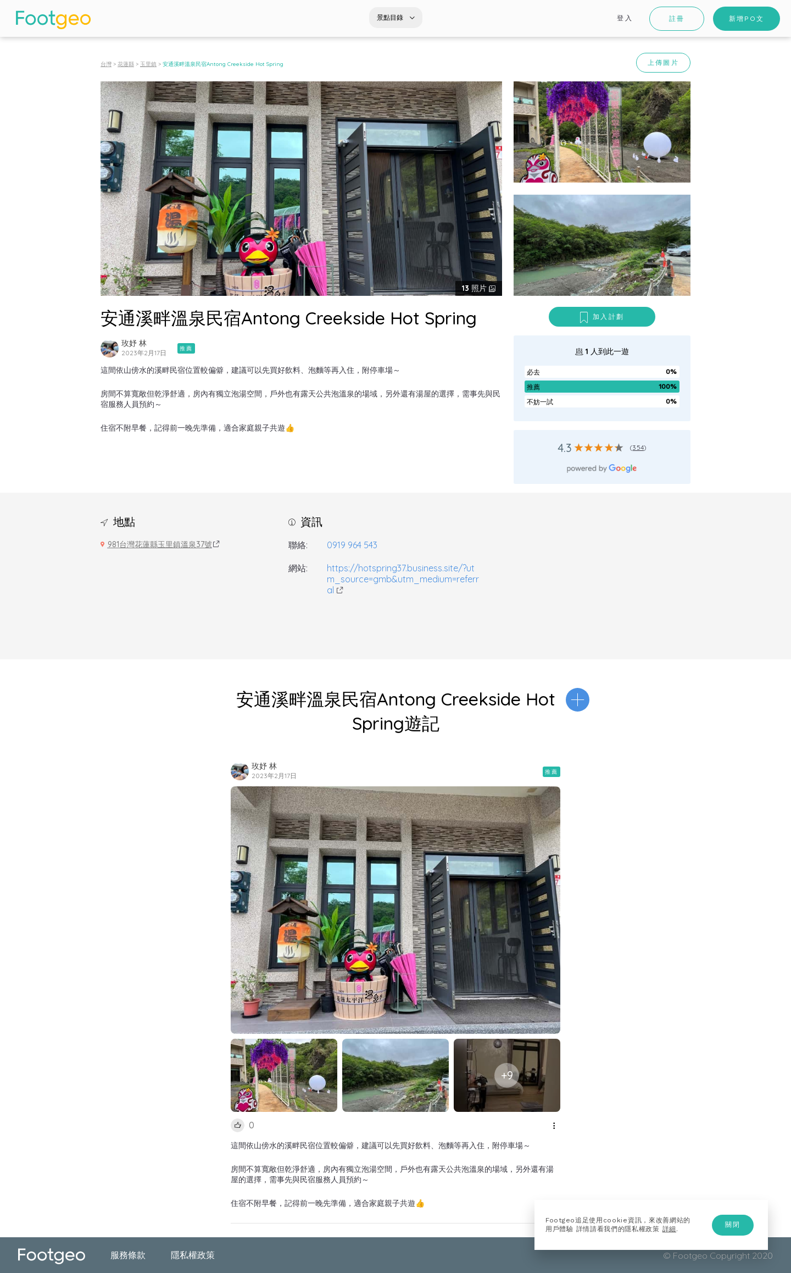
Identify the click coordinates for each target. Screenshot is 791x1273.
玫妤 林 (134, 343)
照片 (475, 288)
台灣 (106, 64)
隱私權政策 (193, 1254)
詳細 (669, 1229)
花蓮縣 (126, 64)
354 (638, 447)
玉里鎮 (148, 64)
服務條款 (128, 1254)
